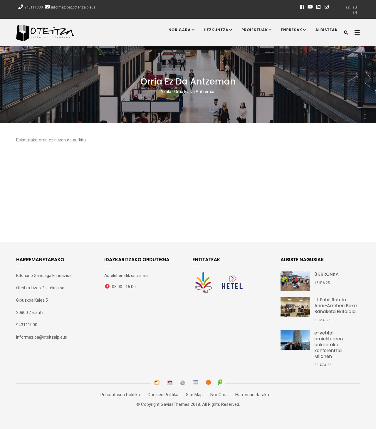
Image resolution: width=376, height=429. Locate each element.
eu (354, 8)
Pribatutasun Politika (120, 394)
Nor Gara (182, 30)
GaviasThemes (175, 404)
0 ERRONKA (326, 274)
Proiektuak (256, 30)
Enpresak (293, 30)
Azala (165, 91)
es (347, 8)
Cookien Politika (162, 394)
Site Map (194, 394)
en (354, 13)
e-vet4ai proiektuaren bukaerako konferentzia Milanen (328, 344)
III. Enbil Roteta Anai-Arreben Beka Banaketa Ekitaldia (335, 306)
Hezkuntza (218, 30)
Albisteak (326, 30)
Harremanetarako (252, 394)
